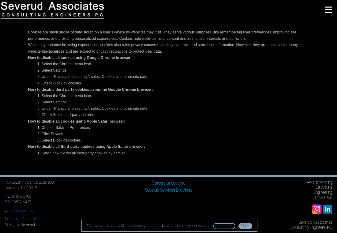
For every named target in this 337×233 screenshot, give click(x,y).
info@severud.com (22, 210)
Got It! (245, 226)
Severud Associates (24, 219)
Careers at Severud (168, 183)
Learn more (224, 226)
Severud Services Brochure (168, 190)
